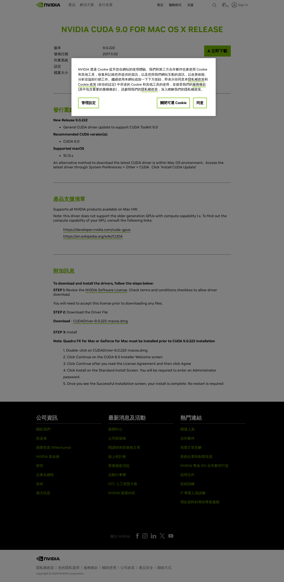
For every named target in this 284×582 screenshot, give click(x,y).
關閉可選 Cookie (173, 102)
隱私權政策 (196, 79)
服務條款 (199, 84)
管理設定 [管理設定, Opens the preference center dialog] (88, 102)
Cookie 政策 (87, 84)
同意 (199, 102)
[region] (143, 87)
